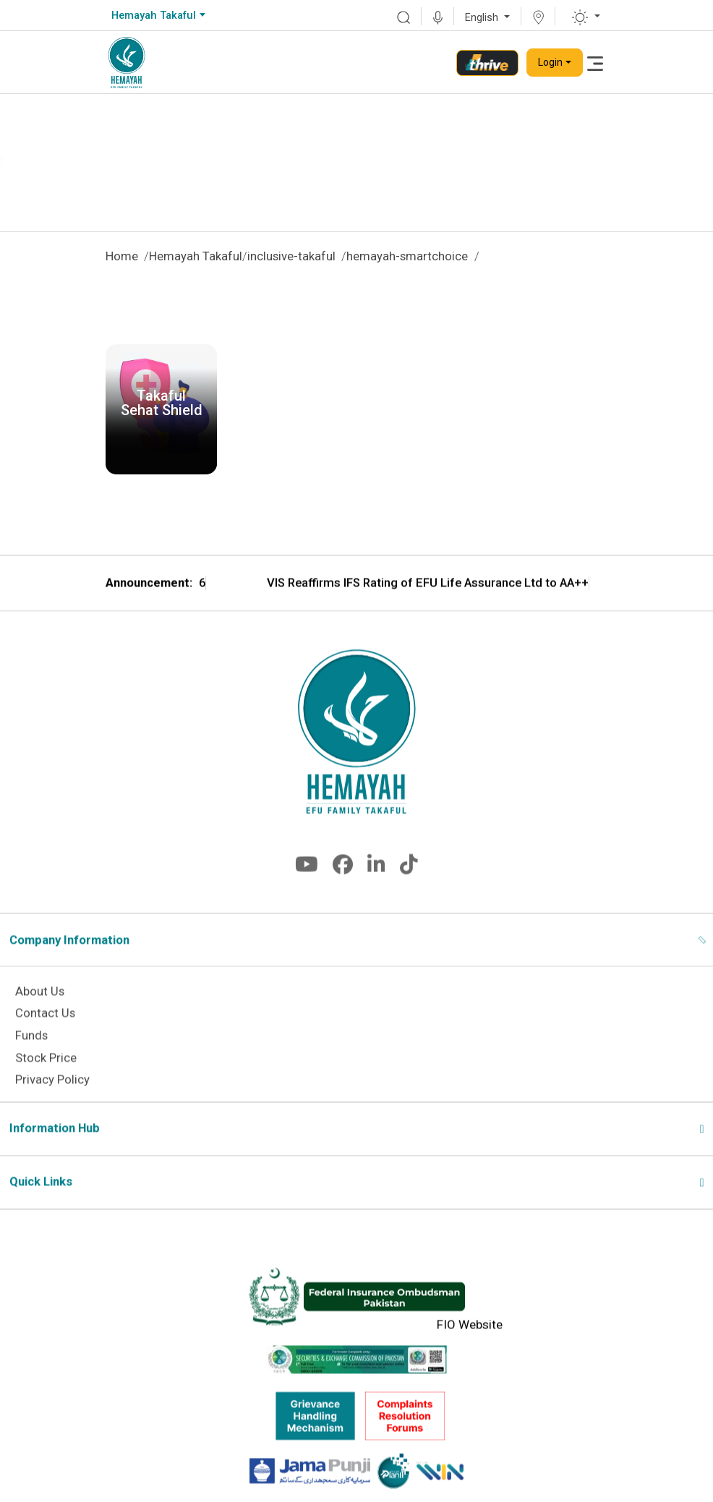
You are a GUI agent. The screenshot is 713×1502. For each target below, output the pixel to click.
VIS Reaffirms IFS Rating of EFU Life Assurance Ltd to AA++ (532, 606)
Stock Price (46, 1079)
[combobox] (158, 16)
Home (122, 256)
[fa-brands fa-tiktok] (409, 890)
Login (550, 62)
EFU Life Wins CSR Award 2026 (227, 606)
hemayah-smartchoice (407, 256)
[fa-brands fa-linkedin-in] (376, 890)
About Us (39, 1013)
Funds (31, 1057)
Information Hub (54, 1150)
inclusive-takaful (291, 256)
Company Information (69, 962)
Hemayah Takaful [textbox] (153, 15)
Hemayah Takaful (195, 256)
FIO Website (470, 1346)
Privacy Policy (52, 1102)
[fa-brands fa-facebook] (343, 890)
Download (162, 449)
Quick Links (40, 1204)
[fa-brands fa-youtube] (306, 890)
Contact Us (45, 1035)
